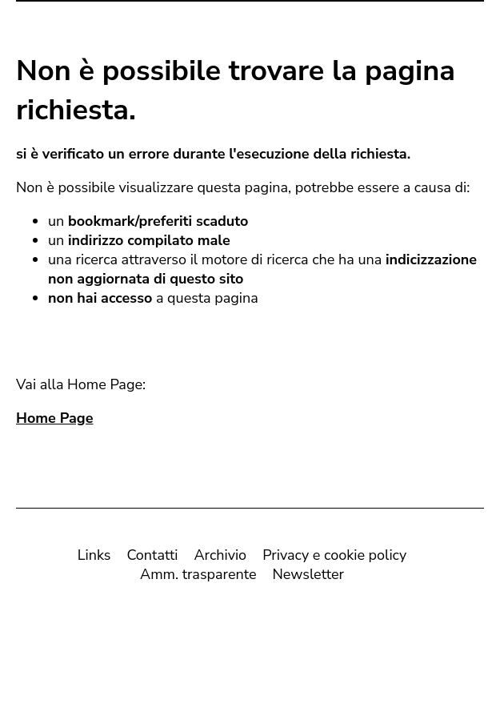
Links (94, 558)
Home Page (54, 421)
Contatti (152, 558)
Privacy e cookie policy (334, 558)
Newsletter (308, 577)
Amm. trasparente (198, 577)
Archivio (220, 558)
